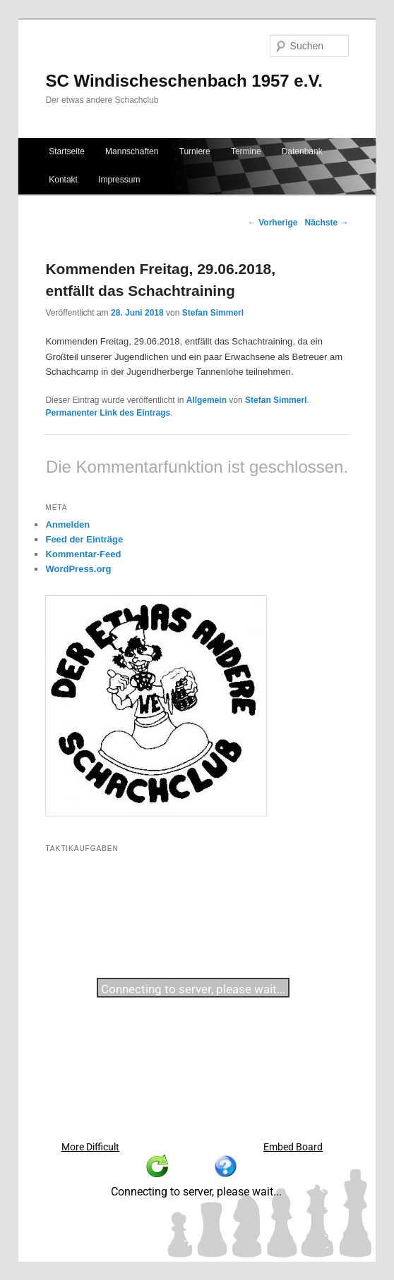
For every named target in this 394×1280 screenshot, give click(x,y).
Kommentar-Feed (83, 554)
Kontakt (63, 180)
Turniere (194, 151)
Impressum (119, 180)
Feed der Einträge (84, 539)
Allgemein (206, 400)
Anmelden (67, 524)
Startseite (67, 151)
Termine (246, 151)
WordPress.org (78, 569)
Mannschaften (131, 151)
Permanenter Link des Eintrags (107, 413)
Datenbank (302, 151)
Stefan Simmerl (213, 313)
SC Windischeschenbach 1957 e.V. (183, 80)
